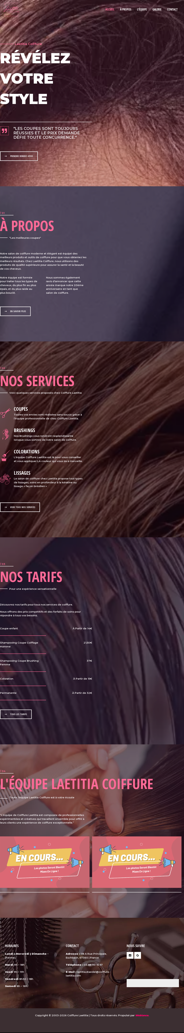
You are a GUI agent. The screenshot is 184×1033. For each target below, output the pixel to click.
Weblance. (142, 1015)
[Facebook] (130, 955)
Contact (172, 9)
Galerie (156, 9)
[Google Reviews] (137, 955)
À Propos (125, 9)
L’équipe (142, 9)
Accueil (109, 9)
